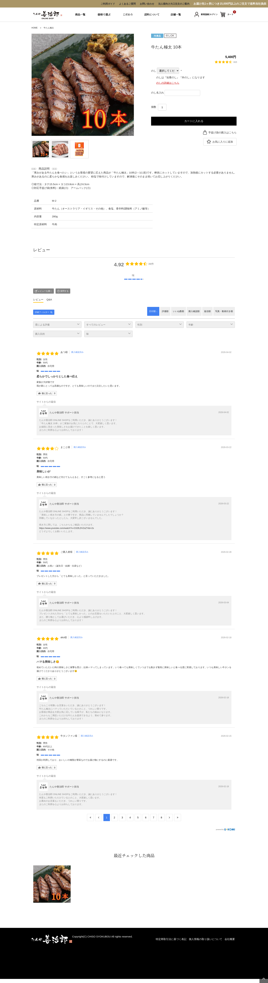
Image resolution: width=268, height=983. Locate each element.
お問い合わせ (147, 3)
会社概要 (230, 939)
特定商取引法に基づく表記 (171, 939)
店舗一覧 (176, 14)
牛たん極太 (49, 28)
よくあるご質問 (127, 3)
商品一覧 (80, 14)
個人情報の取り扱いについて (205, 939)
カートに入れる (193, 121)
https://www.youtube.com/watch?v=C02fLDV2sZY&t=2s (66, 528)
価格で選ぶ (104, 14)
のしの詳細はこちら (167, 82)
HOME (34, 28)
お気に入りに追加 (222, 141)
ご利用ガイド (108, 3)
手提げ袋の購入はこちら (222, 132)
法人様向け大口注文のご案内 (173, 3)
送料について (151, 14)
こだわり (128, 14)
